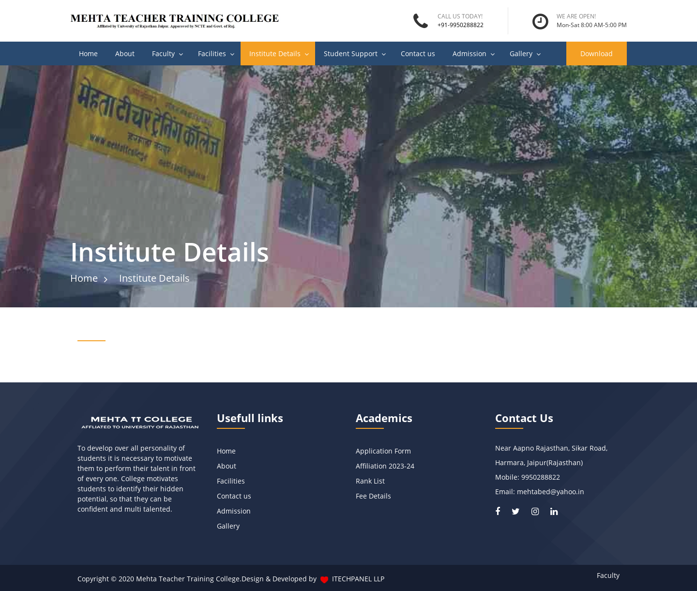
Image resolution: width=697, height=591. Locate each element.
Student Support (351, 53)
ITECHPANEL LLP (358, 578)
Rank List (371, 480)
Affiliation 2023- (381, 465)
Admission (469, 53)
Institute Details (275, 53)
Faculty (163, 53)
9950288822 (540, 477)
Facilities (212, 53)
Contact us (418, 53)
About (125, 53)
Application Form (384, 450)
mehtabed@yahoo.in (550, 491)
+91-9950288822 (461, 25)
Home (88, 53)
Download (596, 53)
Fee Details (373, 495)
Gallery (521, 53)
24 (410, 465)
